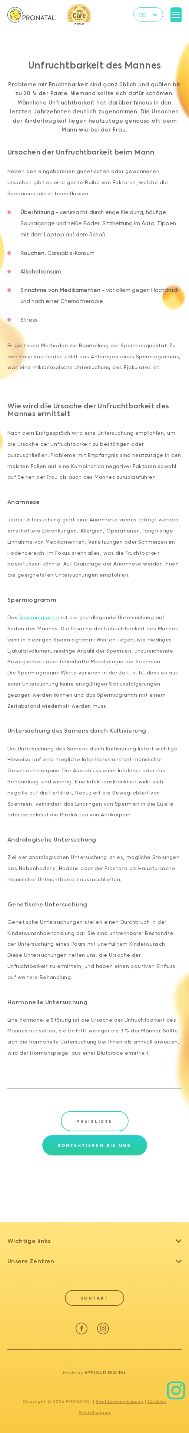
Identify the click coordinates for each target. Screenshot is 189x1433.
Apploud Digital (105, 1372)
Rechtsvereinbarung (119, 1401)
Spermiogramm (39, 617)
